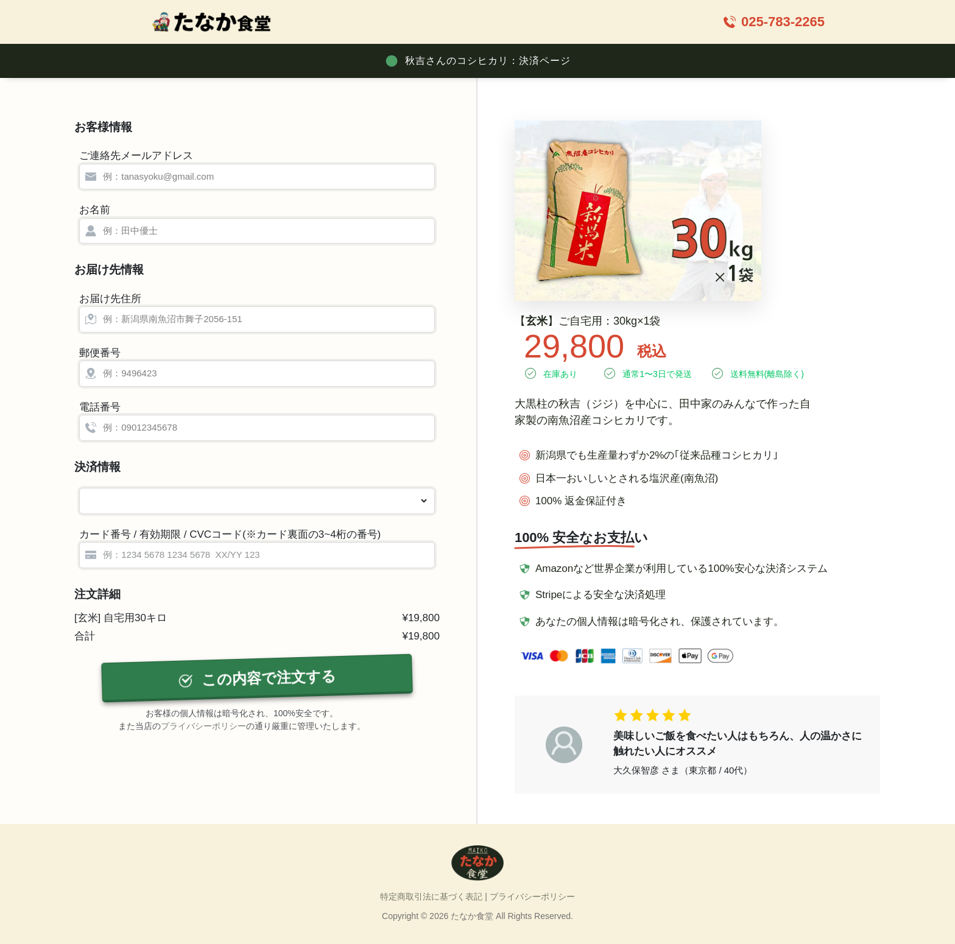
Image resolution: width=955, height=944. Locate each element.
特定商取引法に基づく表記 (431, 896)
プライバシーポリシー (203, 726)
